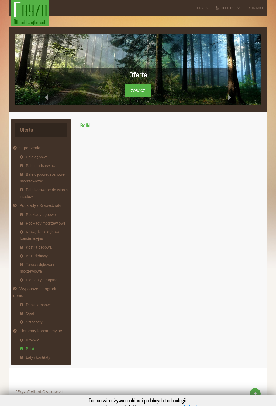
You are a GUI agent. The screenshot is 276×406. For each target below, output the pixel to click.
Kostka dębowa (39, 247)
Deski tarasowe (39, 305)
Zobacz (138, 91)
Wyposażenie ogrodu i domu (36, 292)
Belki (85, 125)
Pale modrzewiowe (42, 166)
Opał (30, 313)
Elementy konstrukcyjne (40, 331)
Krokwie (32, 340)
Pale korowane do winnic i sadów (44, 193)
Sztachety (34, 322)
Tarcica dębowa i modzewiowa (37, 267)
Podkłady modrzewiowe (45, 223)
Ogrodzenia (29, 148)
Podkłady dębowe (41, 214)
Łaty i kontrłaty (38, 357)
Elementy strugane (41, 280)
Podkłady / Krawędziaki (40, 205)
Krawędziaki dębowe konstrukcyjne (40, 235)
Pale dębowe (37, 157)
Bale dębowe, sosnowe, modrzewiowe (43, 177)
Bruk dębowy (37, 256)
